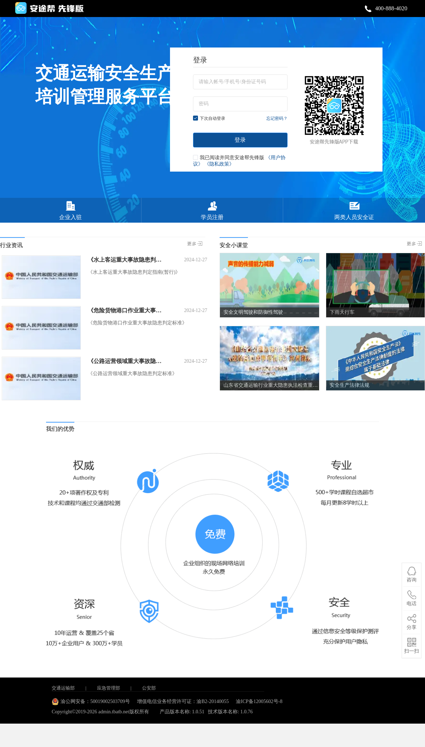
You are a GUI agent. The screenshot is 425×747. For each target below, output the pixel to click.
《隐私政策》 (219, 164)
